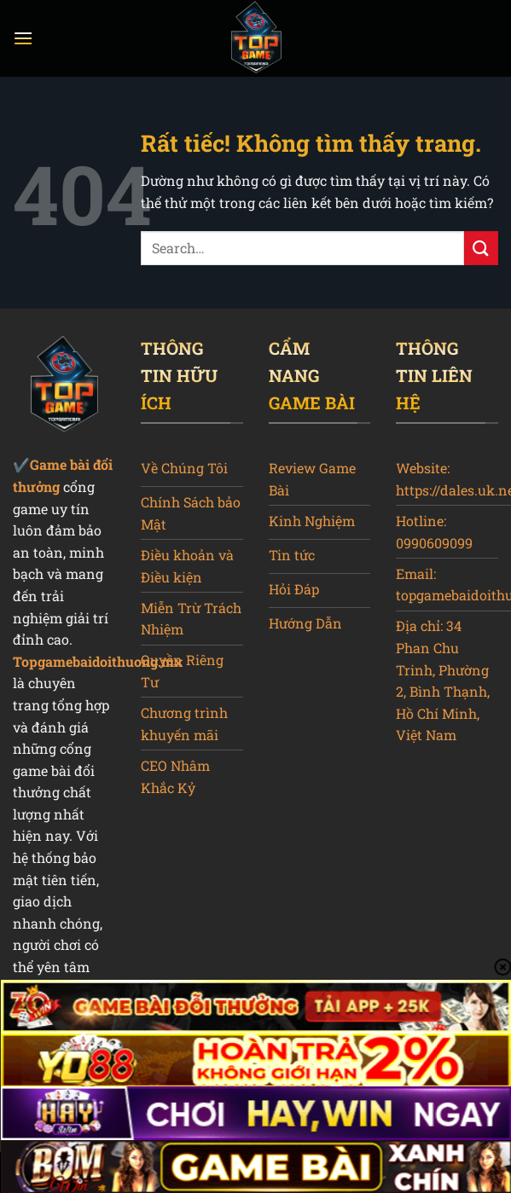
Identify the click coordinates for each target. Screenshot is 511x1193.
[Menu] (23, 38)
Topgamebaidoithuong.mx (98, 661)
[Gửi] (481, 247)
